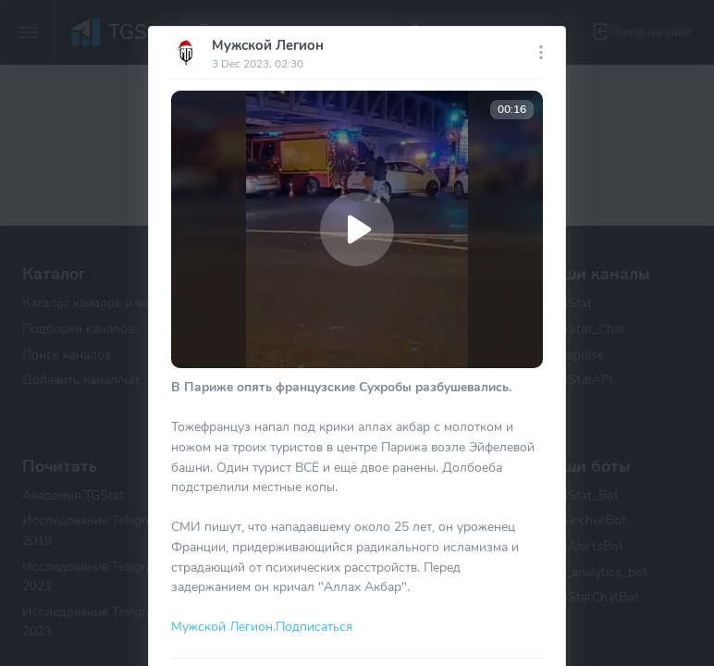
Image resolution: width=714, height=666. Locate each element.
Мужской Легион (268, 45)
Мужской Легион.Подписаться (261, 626)
